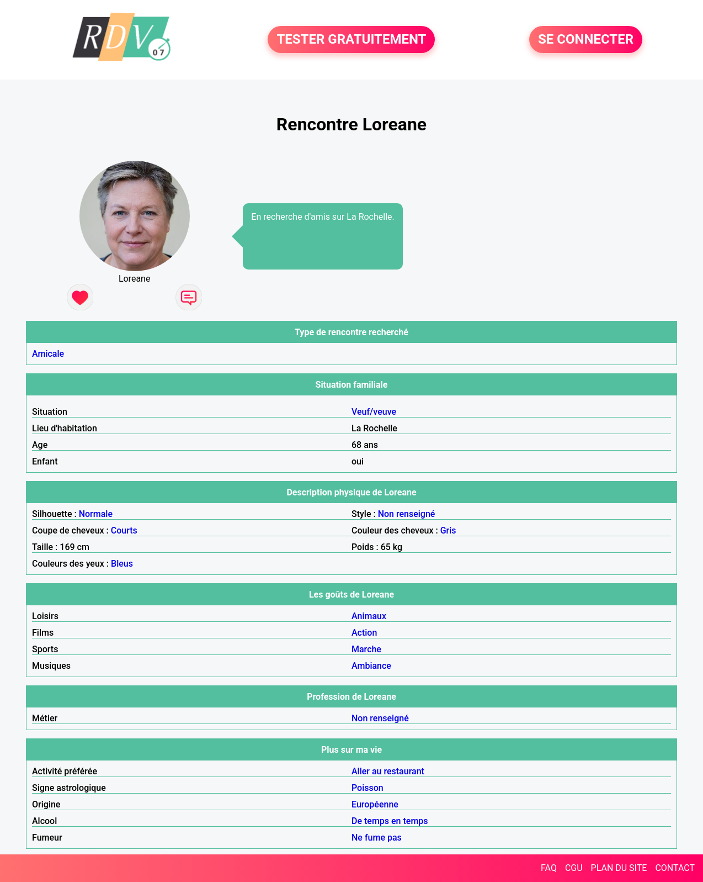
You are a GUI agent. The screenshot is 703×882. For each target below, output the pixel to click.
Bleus (122, 563)
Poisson (368, 788)
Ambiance (371, 666)
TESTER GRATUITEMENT (351, 39)
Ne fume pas (377, 837)
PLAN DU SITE (619, 868)
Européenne (375, 804)
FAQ (549, 868)
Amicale (48, 353)
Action (364, 632)
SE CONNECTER (585, 39)
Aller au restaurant (388, 771)
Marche (366, 649)
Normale (96, 514)
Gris (448, 530)
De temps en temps (390, 821)
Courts (124, 530)
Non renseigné (406, 514)
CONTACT (675, 868)
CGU (574, 868)
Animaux (369, 616)
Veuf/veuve (374, 411)
